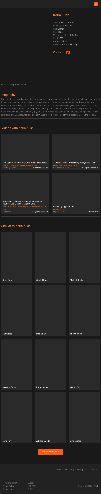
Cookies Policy (8, 489)
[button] (96, 4)
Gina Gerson (75, 441)
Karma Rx (7, 334)
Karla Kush (22, 165)
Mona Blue (41, 334)
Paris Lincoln (42, 387)
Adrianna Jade (43, 441)
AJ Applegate (12, 165)
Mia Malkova (35, 206)
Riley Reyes (32, 165)
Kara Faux (7, 280)
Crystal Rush (42, 280)
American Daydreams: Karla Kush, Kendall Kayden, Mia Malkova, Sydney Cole (22, 202)
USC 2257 (32, 486)
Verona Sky (75, 387)
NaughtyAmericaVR (40, 168)
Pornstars (68, 470)
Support (31, 483)
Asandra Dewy (9, 387)
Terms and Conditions (11, 483)
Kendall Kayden (22, 206)
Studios (78, 470)
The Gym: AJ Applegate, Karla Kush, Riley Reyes (25, 162)
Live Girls (94, 470)
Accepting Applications (63, 206)
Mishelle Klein (76, 280)
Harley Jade (62, 165)
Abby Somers (76, 334)
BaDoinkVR (93, 212)
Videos (58, 470)
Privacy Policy (8, 486)
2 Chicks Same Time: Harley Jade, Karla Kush (74, 162)
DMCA (30, 489)
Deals (86, 470)
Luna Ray (7, 441)
